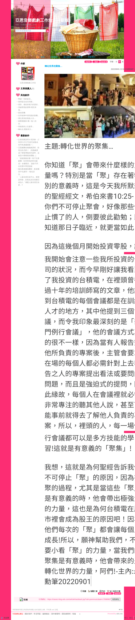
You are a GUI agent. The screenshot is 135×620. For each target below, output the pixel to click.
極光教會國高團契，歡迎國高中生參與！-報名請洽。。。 (28, 171)
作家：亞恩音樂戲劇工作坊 (26, 25)
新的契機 (21, 113)
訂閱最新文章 (55, 28)
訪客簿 (79, 57)
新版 (65, 20)
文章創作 (54, 57)
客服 (74, 614)
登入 (126, 618)
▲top (121, 609)
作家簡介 (92, 57)
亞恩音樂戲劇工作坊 (33, 20)
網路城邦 (119, 2)
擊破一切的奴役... (25, 99)
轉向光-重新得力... (25, 129)
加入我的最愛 (42, 28)
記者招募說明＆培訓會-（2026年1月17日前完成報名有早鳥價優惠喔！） (28, 142)
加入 (131, 618)
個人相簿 (67, 57)
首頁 (43, 57)
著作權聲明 (55, 614)
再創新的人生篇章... (26, 126)
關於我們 (28, 614)
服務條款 (45, 614)
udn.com (119, 614)
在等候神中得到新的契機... (28, 115)
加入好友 (18, 28)
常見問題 (37, 614)
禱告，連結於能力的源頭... (28, 105)
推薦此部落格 (30, 28)
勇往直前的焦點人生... (27, 118)
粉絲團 (6, 618)
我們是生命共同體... (26, 102)
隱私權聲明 (66, 614)
